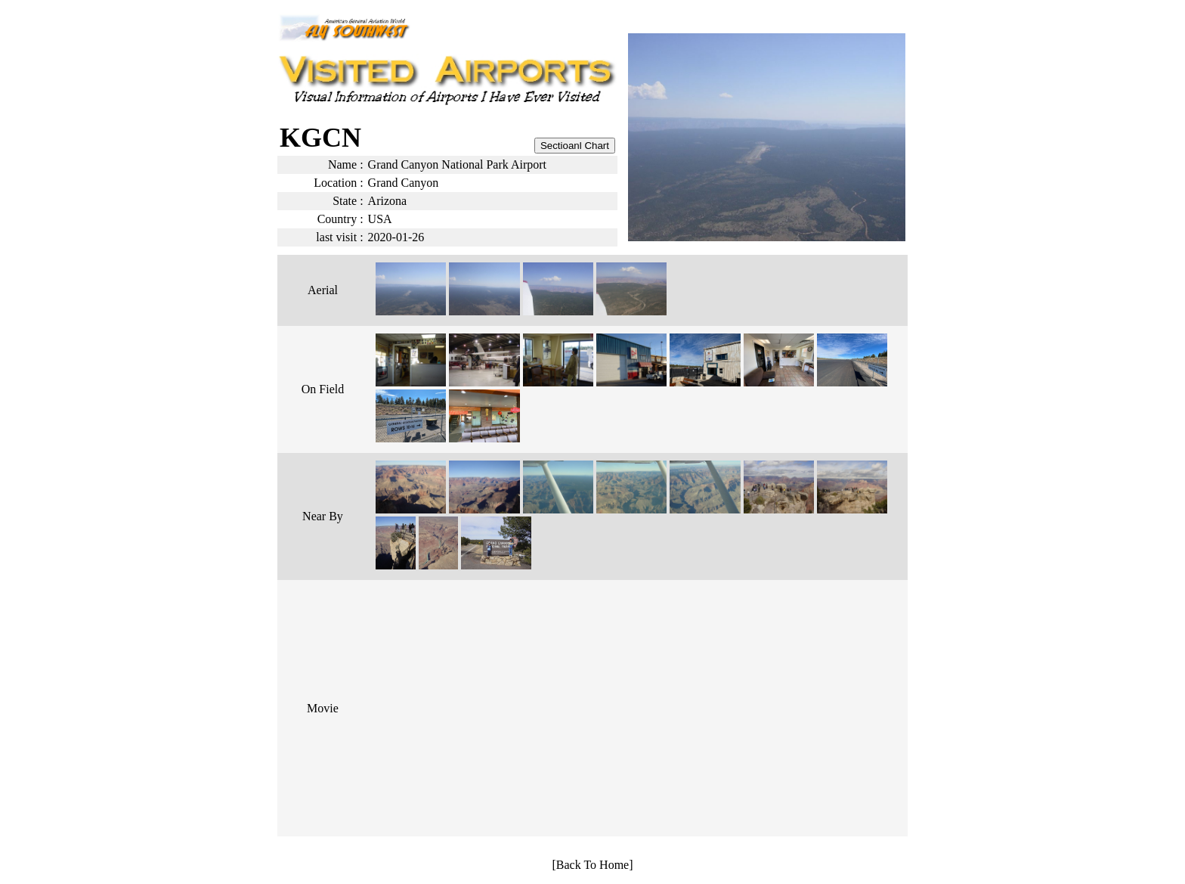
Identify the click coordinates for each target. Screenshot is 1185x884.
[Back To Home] (592, 864)
